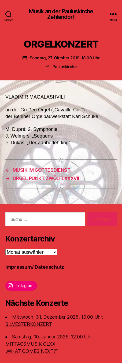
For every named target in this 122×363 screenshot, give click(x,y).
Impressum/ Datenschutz (34, 267)
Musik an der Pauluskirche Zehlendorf (61, 14)
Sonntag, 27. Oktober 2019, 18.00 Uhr (65, 57)
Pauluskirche (65, 66)
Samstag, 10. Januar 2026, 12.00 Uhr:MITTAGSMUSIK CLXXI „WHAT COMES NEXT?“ (49, 344)
